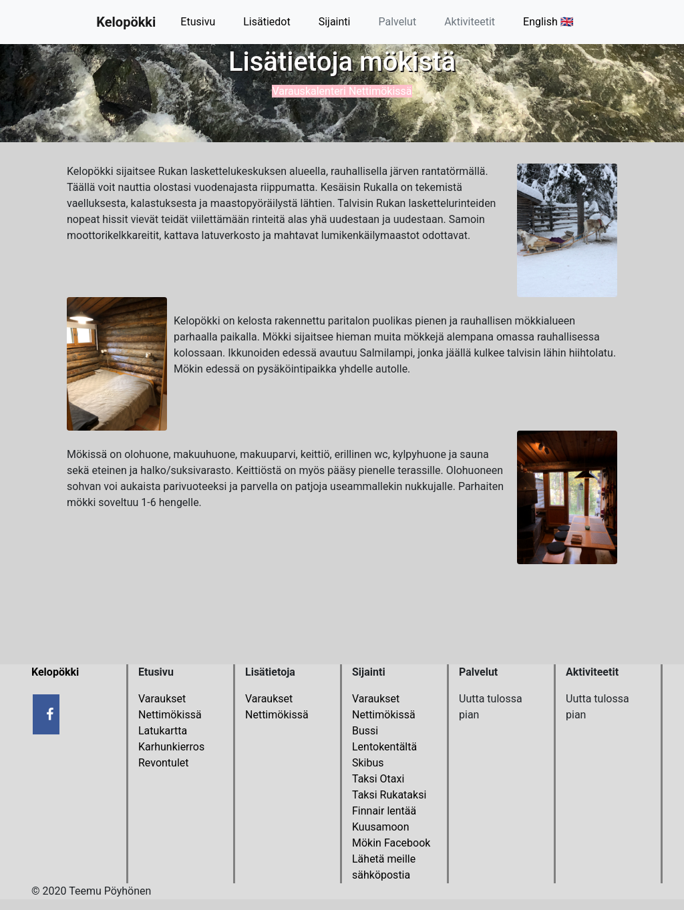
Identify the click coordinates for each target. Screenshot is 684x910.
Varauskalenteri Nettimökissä (341, 91)
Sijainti (335, 21)
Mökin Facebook (391, 843)
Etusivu (197, 21)
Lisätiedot (266, 21)
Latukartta (162, 730)
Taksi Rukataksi (389, 794)
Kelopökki (126, 22)
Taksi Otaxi (378, 778)
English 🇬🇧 (548, 21)
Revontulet (163, 762)
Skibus (368, 762)
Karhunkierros (171, 746)
